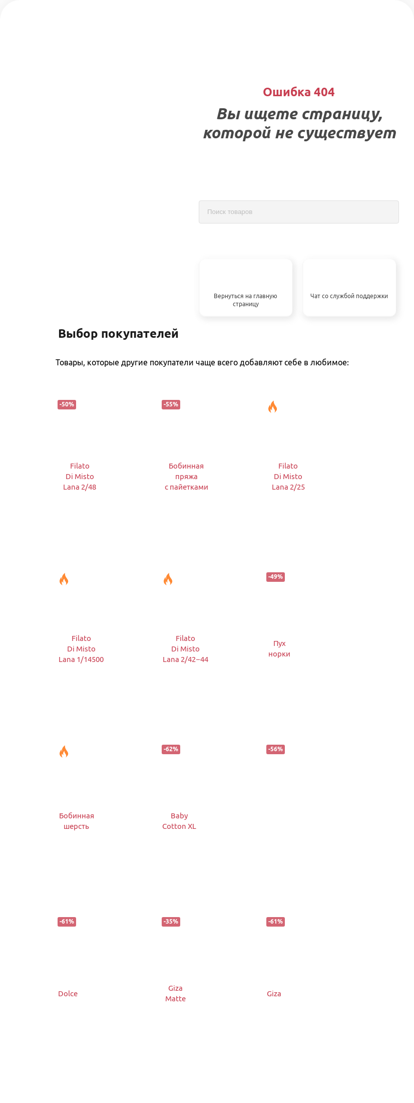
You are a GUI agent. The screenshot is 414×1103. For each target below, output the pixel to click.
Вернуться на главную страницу (245, 300)
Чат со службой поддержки (349, 296)
